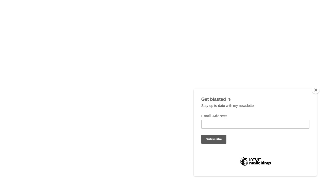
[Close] (315, 90)
